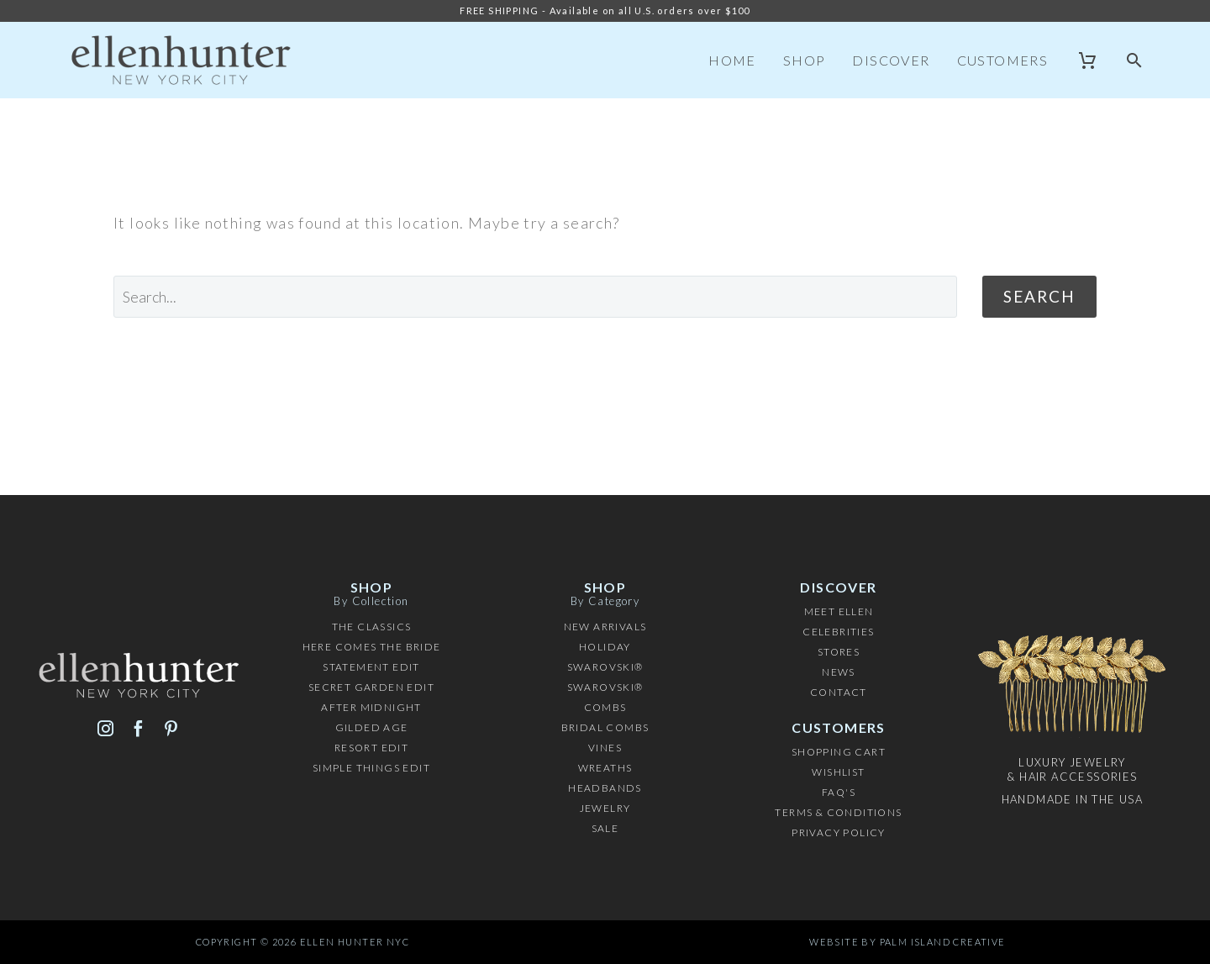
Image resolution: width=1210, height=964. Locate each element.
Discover (890, 60)
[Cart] (1087, 60)
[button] (1134, 60)
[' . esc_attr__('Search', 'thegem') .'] (535, 297)
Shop (804, 60)
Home (732, 60)
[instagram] (105, 728)
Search (1039, 296)
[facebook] (138, 728)
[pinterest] (171, 728)
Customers (1003, 60)
